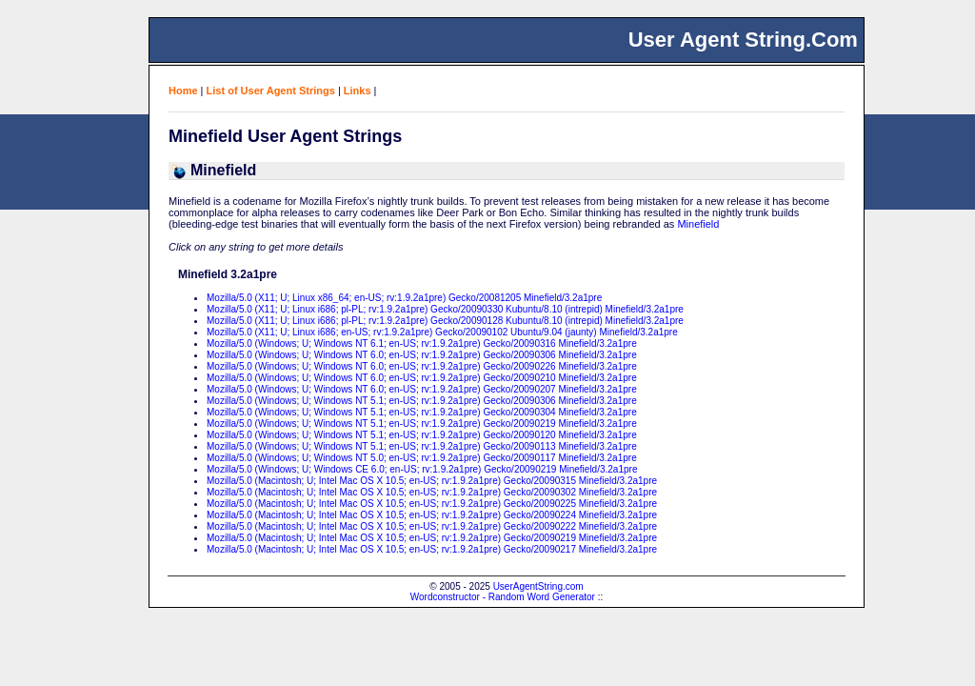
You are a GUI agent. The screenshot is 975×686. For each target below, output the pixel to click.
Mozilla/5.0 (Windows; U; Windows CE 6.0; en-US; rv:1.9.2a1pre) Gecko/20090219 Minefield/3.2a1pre (422, 469)
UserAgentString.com (538, 586)
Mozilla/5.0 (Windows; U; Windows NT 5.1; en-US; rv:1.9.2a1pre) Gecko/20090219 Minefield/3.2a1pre (422, 423)
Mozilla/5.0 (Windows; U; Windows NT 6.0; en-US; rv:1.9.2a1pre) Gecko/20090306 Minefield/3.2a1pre (422, 355)
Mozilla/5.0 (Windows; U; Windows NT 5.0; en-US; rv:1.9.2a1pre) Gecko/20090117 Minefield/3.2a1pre (422, 458)
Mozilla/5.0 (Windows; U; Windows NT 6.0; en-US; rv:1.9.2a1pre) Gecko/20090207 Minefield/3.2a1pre (422, 389)
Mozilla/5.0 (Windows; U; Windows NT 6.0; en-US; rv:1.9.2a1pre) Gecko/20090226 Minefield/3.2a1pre (422, 366)
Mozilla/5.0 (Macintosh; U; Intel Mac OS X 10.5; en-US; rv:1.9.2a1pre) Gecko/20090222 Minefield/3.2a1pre (432, 526)
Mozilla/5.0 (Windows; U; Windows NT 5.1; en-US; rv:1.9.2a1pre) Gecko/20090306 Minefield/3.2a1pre (422, 400)
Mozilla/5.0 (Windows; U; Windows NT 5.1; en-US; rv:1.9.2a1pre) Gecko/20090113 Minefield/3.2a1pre (422, 446)
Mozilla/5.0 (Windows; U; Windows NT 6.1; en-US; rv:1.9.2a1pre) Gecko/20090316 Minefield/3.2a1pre (422, 343)
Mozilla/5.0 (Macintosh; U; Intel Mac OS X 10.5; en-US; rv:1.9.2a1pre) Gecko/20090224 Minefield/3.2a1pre (432, 515)
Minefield (698, 224)
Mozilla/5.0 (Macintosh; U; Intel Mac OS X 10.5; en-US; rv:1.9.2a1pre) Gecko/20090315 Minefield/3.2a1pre (432, 480)
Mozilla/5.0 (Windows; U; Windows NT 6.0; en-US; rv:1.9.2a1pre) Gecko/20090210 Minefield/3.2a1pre (422, 378)
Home (183, 90)
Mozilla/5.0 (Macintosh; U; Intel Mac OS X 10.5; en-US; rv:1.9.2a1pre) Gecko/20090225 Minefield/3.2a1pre (432, 503)
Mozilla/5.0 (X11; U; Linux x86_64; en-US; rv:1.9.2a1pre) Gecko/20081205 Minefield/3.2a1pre (404, 298)
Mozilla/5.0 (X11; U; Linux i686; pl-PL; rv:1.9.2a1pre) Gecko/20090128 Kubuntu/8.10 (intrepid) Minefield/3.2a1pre (445, 320)
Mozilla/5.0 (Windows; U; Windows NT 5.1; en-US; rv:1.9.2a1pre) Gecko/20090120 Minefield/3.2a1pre (422, 435)
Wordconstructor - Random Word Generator (502, 597)
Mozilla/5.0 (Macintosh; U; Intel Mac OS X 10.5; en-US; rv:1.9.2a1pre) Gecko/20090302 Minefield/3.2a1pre (432, 492)
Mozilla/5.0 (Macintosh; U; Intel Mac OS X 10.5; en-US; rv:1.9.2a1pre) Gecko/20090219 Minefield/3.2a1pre (432, 538)
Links (357, 90)
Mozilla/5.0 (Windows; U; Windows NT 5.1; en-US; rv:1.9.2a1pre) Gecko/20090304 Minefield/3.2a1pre (422, 412)
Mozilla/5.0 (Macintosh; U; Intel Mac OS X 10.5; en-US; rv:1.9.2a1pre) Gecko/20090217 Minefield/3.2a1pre (432, 549)
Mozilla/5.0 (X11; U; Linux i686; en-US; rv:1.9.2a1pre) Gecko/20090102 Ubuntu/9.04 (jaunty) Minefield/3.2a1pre (442, 332)
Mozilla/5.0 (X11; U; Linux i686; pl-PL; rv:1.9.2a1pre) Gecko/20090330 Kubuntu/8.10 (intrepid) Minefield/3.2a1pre (445, 309)
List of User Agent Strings (271, 90)
